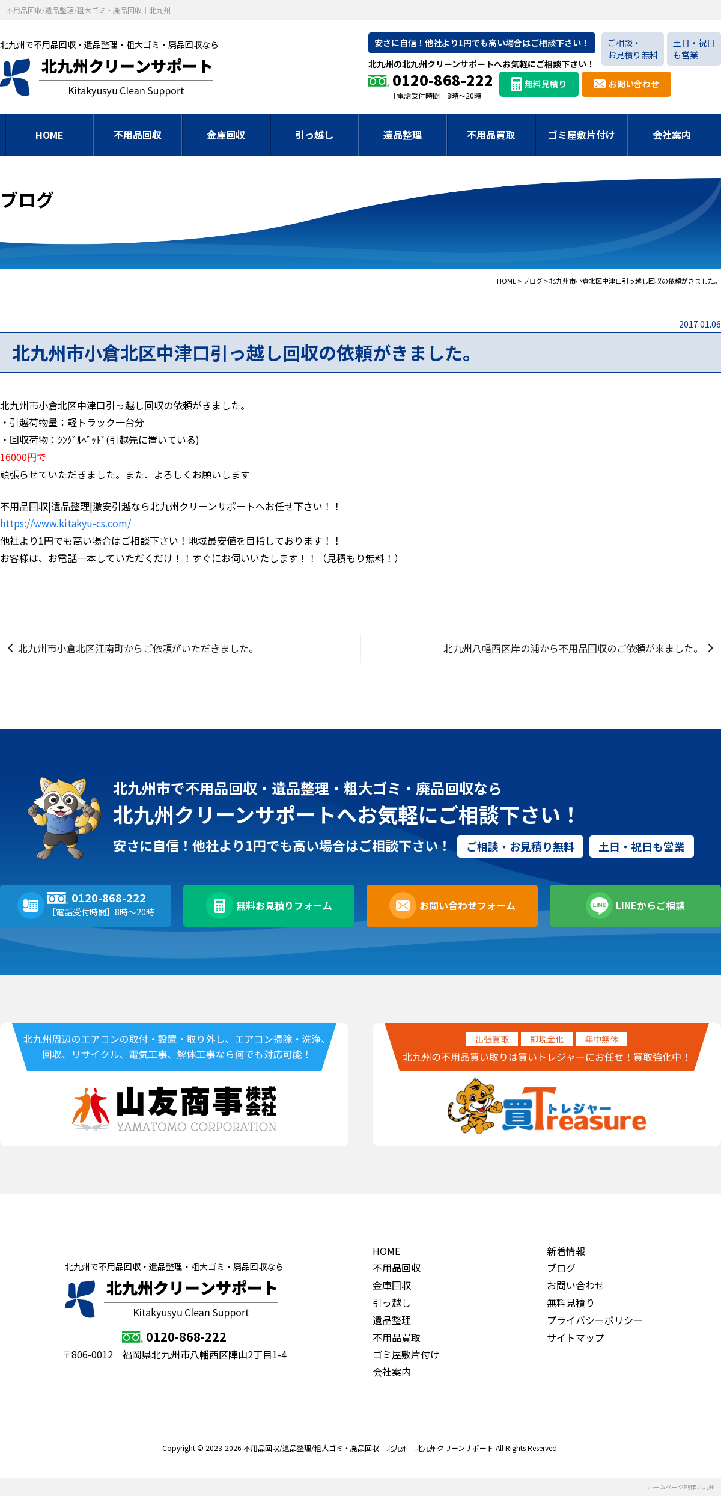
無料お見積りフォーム (284, 905)
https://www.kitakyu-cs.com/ (65, 523)
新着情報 (566, 1251)
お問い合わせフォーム (467, 905)
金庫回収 (226, 134)
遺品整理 (402, 134)
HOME (49, 134)
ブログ (561, 1267)
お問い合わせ (634, 84)
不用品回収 (138, 134)
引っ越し (314, 134)
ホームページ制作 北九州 (681, 1486)
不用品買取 (491, 134)
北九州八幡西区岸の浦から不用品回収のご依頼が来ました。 (573, 648)
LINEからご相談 (650, 905)
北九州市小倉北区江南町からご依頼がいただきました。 (138, 648)
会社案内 (672, 134)
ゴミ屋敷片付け (581, 134)
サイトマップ (575, 1337)
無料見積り (546, 84)
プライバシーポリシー (595, 1320)
